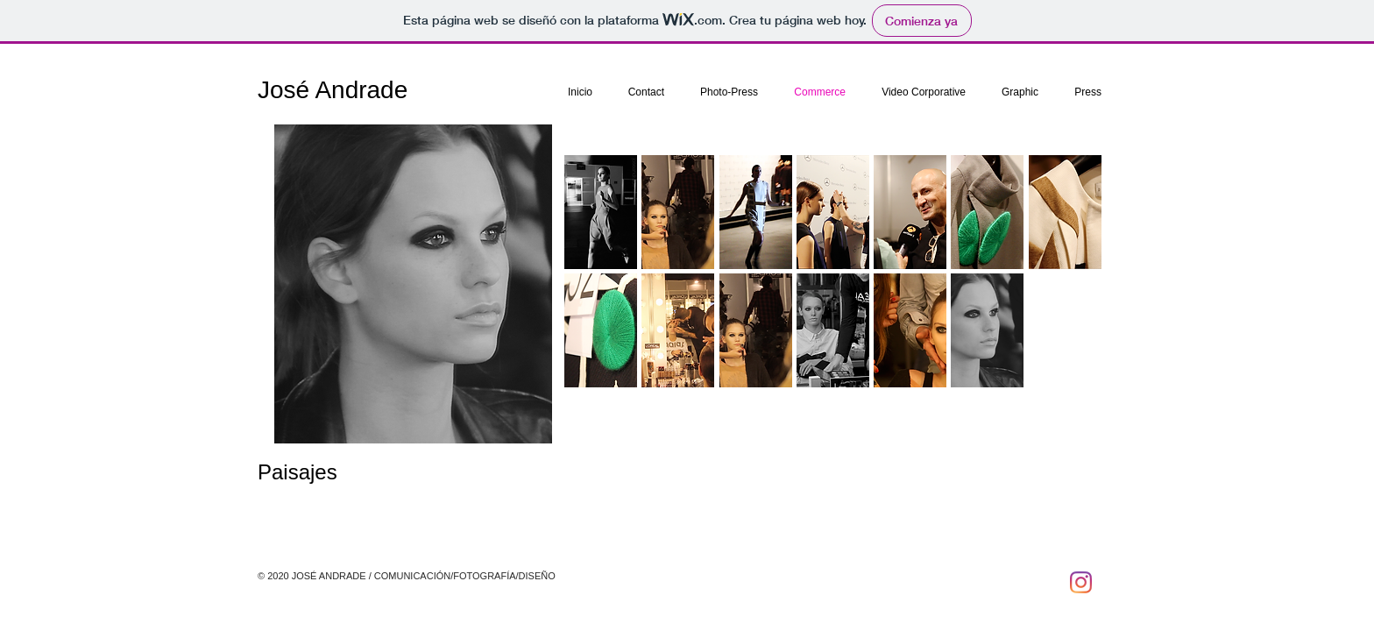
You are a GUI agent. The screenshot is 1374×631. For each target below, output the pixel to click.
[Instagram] (1081, 582)
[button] (600, 212)
